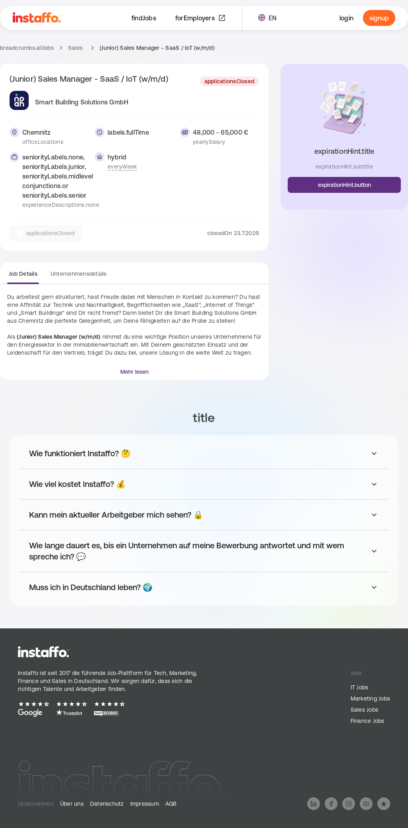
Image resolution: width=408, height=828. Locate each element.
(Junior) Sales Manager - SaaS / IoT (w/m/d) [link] (157, 48)
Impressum (144, 804)
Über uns (72, 804)
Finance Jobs (367, 721)
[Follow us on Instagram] (348, 803)
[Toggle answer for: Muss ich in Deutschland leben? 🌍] (204, 587)
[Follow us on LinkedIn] (313, 803)
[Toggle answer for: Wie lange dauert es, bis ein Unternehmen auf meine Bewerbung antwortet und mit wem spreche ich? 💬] (204, 551)
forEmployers (200, 18)
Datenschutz (107, 804)
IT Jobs (360, 687)
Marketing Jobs (370, 698)
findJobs (143, 18)
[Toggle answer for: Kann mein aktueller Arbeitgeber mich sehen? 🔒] (204, 515)
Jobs (356, 673)
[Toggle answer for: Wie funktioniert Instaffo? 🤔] (204, 453)
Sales (75, 48)
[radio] (23, 276)
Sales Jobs (365, 709)
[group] (57, 277)
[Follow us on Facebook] (331, 803)
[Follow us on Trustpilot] (383, 803)
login (346, 18)
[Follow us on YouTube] (366, 803)
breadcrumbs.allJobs (27, 48)
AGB (171, 804)
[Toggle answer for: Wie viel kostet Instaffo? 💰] (204, 484)
